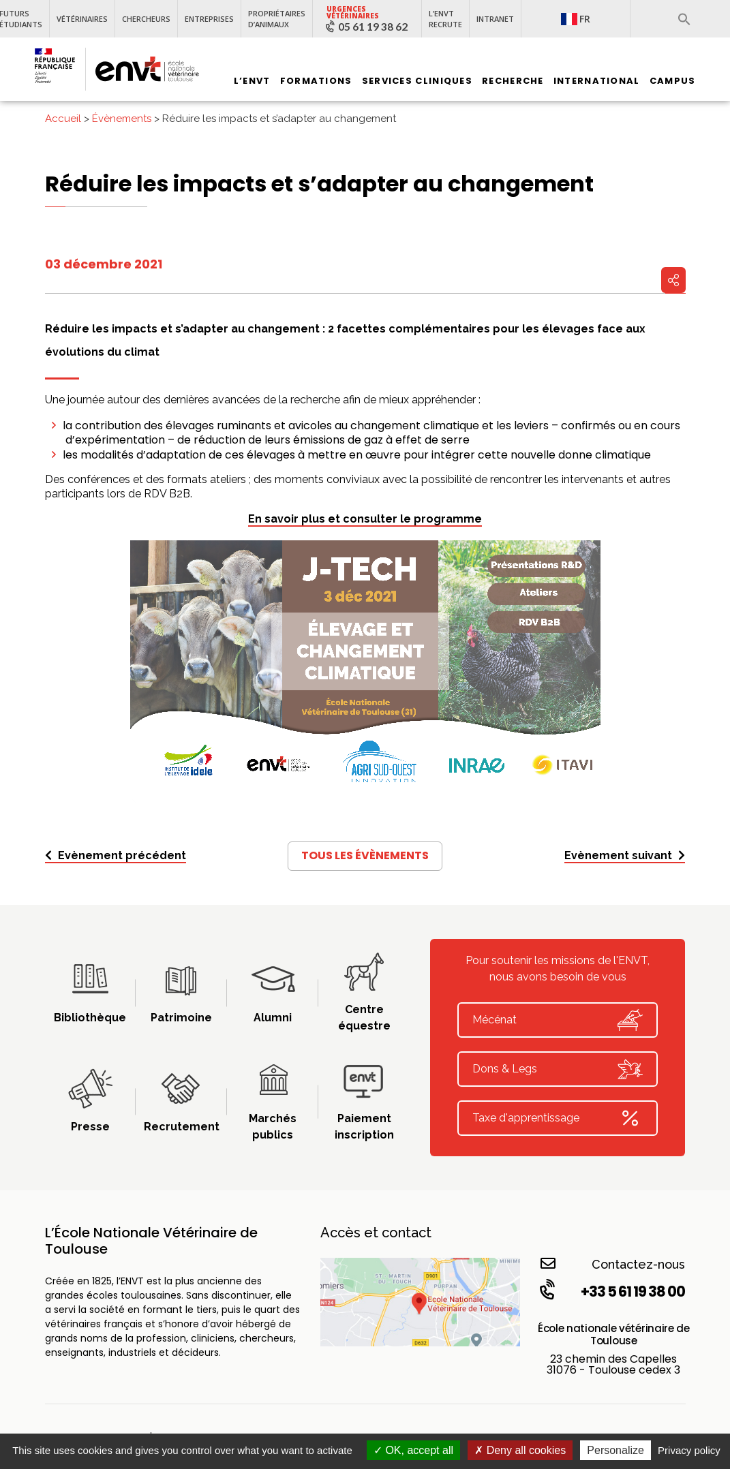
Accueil (63, 118)
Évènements (121, 118)
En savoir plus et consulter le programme (365, 518)
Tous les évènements (365, 855)
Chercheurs (146, 19)
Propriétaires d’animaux (276, 18)
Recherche (513, 81)
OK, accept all (413, 1450)
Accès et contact (375, 1232)
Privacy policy (689, 1450)
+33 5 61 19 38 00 (611, 1291)
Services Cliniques (417, 81)
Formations (316, 81)
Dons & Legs (557, 1069)
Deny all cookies (520, 1450)
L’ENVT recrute (445, 18)
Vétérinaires (82, 19)
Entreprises (209, 19)
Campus (673, 81)
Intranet (495, 19)
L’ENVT (252, 81)
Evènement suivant (624, 855)
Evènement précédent (115, 855)
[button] (684, 19)
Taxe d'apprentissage (557, 1118)
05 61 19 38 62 (373, 26)
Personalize (615, 1450)
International (596, 81)
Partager (673, 280)
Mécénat (557, 1020)
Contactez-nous (613, 1263)
